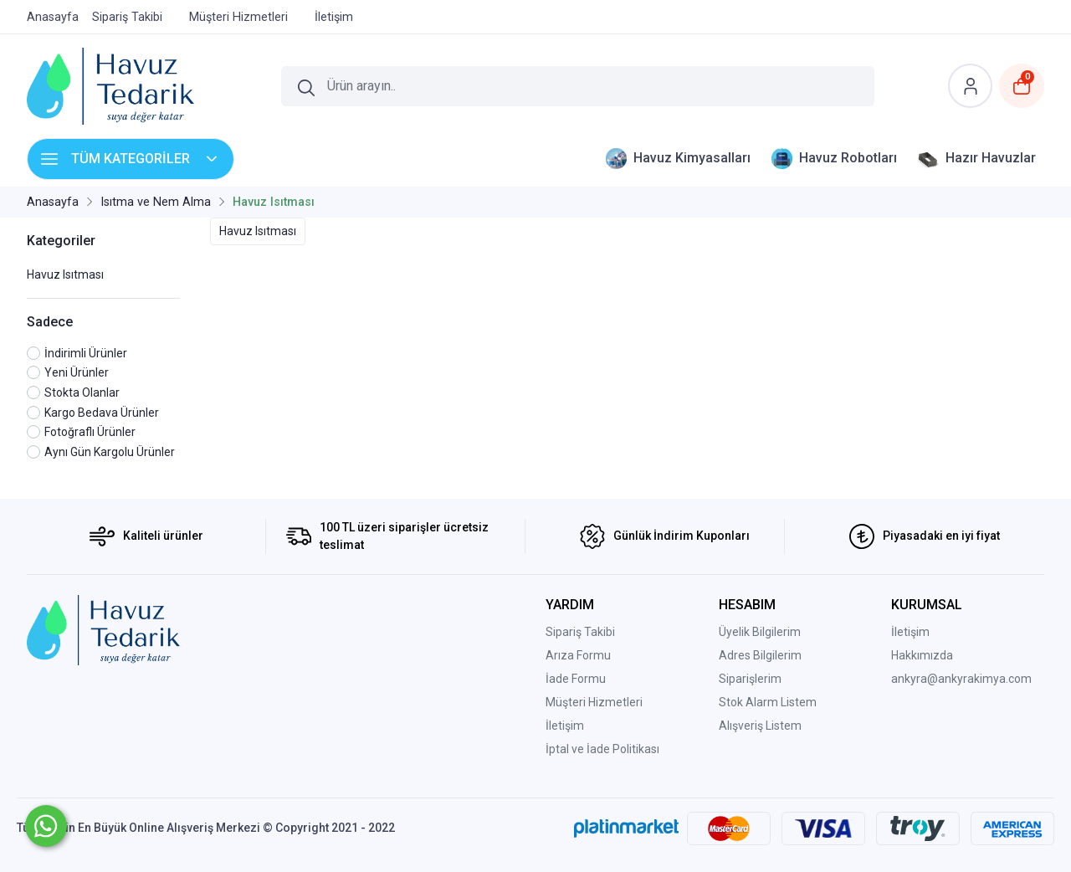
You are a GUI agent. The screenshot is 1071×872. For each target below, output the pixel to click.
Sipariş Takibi (580, 632)
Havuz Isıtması (65, 274)
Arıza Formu (578, 655)
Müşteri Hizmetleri (594, 702)
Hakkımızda (922, 655)
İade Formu (576, 678)
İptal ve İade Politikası (602, 749)
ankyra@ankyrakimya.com (961, 678)
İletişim (565, 725)
